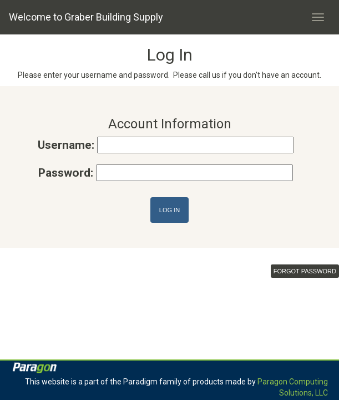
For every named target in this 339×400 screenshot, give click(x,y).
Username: (66, 145)
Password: (65, 172)
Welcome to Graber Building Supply (86, 17)
